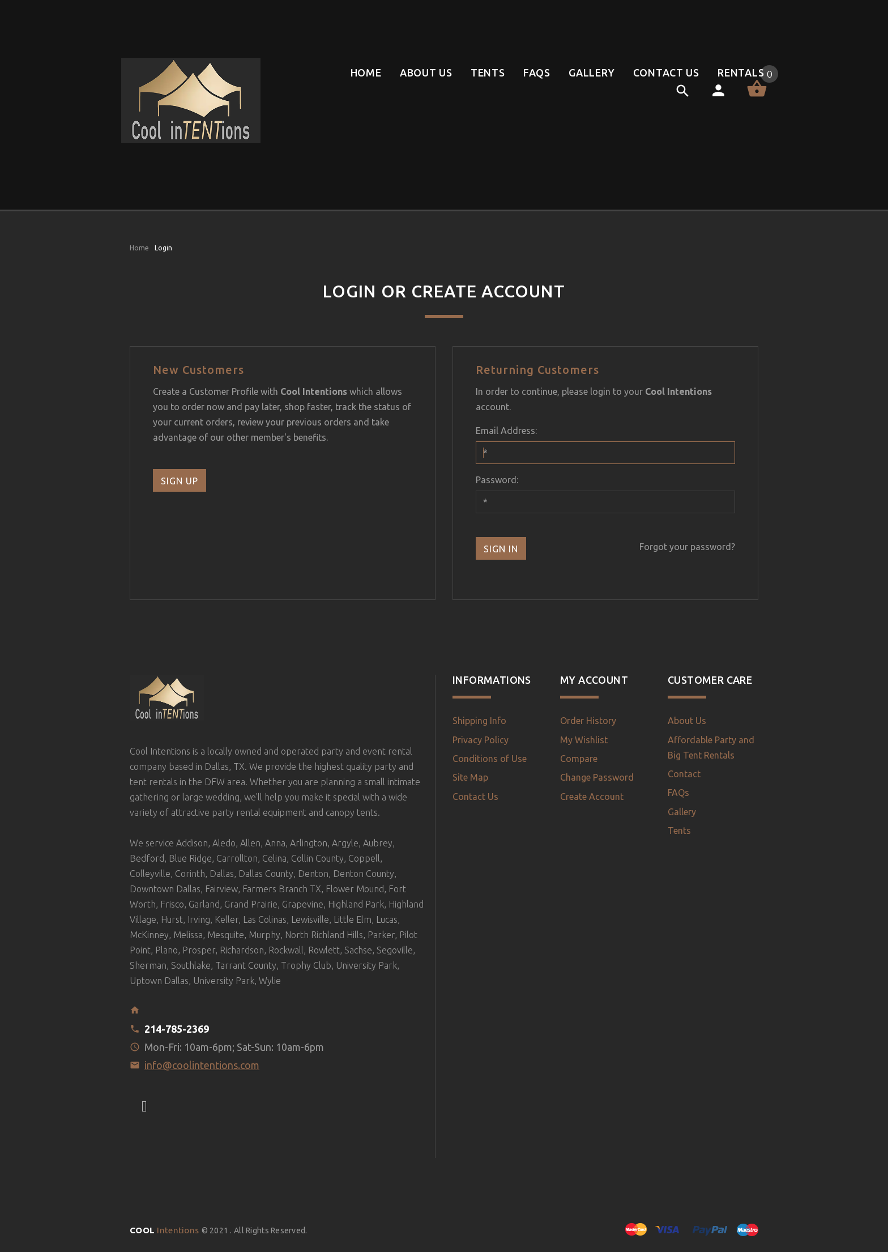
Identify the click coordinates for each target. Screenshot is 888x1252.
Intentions (166, 1230)
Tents (679, 830)
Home (139, 248)
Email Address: (506, 430)
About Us (687, 721)
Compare (578, 758)
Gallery (682, 812)
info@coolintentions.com (201, 1065)
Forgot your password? (687, 547)
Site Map (470, 777)
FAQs (678, 792)
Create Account (592, 796)
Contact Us (475, 796)
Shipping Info (479, 721)
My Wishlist (584, 740)
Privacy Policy (480, 740)
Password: (497, 480)
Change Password (597, 777)
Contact (684, 774)
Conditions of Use (489, 758)
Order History (588, 721)
